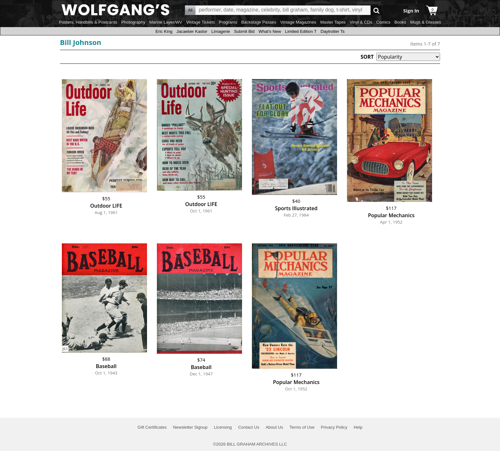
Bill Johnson (80, 42)
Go (376, 10)
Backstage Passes (258, 22)
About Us (274, 427)
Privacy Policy (334, 427)
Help (358, 427)
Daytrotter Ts (332, 31)
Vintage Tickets (200, 22)
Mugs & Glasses (425, 22)
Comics (383, 22)
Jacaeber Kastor (191, 31)
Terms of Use (302, 427)
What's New (270, 31)
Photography (133, 22)
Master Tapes (333, 22)
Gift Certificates (151, 427)
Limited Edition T (301, 31)
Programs (228, 22)
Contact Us (248, 427)
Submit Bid (244, 31)
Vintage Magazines (298, 22)
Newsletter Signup (190, 427)
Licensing (223, 427)
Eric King (163, 31)
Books (400, 22)
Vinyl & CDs (360, 22)
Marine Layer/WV (165, 22)
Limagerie (220, 31)
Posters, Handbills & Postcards (88, 22)
